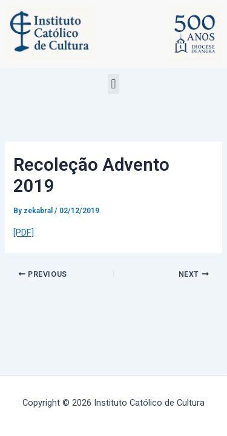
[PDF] (23, 232)
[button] (113, 84)
